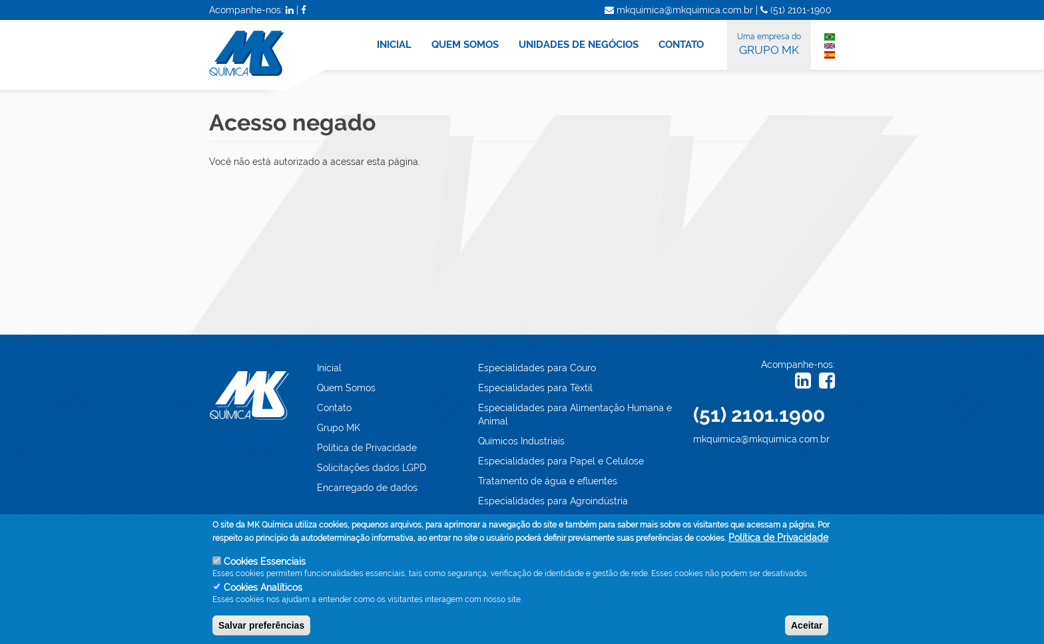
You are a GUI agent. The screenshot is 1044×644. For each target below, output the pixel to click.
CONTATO (681, 45)
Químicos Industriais (521, 441)
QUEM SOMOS (465, 45)
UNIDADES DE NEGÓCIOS (579, 45)
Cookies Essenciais (265, 565)
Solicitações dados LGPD (371, 467)
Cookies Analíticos (263, 591)
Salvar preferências (261, 628)
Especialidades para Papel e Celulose (561, 461)
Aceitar (806, 628)
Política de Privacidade (367, 447)
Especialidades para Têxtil (535, 388)
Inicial (329, 368)
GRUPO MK (769, 43)
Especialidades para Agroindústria (553, 501)
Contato (334, 407)
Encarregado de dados (367, 487)
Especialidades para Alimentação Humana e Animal (575, 414)
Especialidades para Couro (537, 368)
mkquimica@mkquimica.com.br (761, 439)
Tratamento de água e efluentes (547, 481)
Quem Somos (346, 388)
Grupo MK (338, 427)
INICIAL (394, 45)
